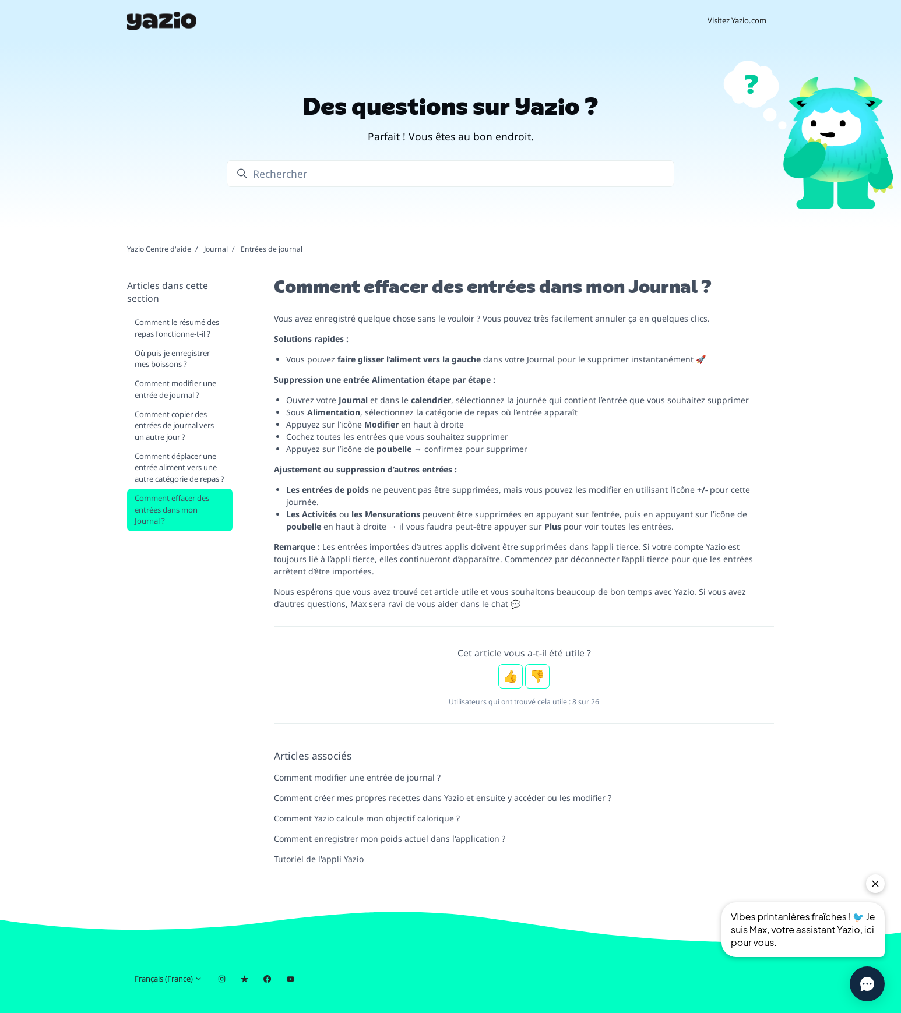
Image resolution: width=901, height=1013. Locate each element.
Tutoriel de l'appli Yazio (319, 858)
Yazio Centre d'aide (159, 249)
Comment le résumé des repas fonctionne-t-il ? (177, 328)
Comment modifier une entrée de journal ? (357, 777)
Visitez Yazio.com (737, 20)
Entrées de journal (271, 249)
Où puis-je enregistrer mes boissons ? (172, 359)
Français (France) (168, 978)
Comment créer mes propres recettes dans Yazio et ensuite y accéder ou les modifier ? (442, 797)
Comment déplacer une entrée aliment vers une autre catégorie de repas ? (179, 467)
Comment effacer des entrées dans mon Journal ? (172, 509)
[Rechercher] (450, 173)
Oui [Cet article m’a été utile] (510, 676)
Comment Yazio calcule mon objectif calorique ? (367, 818)
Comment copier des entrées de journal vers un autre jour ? (174, 425)
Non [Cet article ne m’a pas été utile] (537, 676)
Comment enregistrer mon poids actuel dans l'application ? (389, 838)
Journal (216, 249)
